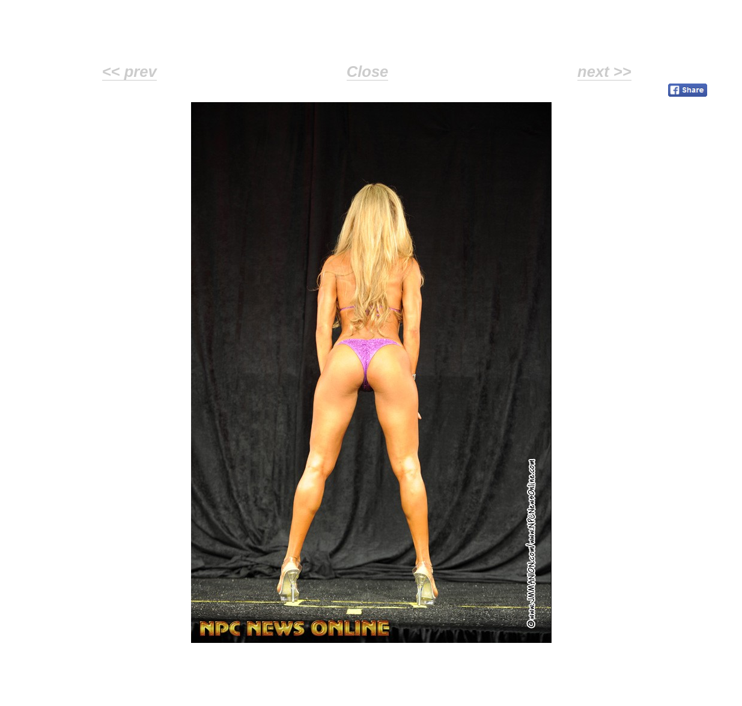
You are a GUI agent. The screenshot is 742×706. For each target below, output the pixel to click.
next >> (604, 71)
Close (368, 71)
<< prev (129, 71)
